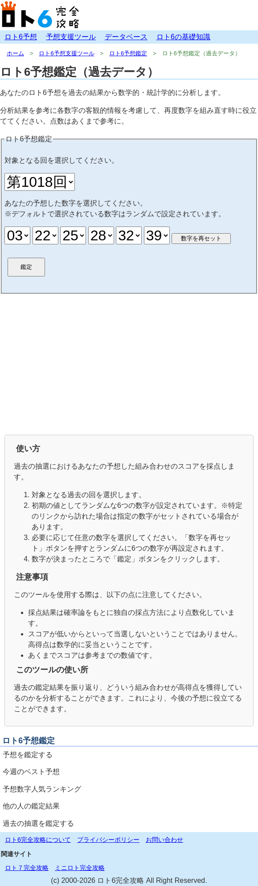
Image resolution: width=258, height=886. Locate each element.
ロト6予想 (20, 37)
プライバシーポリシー (108, 839)
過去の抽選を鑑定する (38, 823)
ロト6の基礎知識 (183, 37)
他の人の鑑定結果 (31, 806)
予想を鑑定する (28, 754)
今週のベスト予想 (31, 771)
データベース (126, 37)
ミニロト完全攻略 (80, 867)
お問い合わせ (164, 839)
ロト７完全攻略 (27, 867)
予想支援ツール (71, 37)
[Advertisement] (129, 363)
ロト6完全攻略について (38, 839)
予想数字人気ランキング (42, 789)
